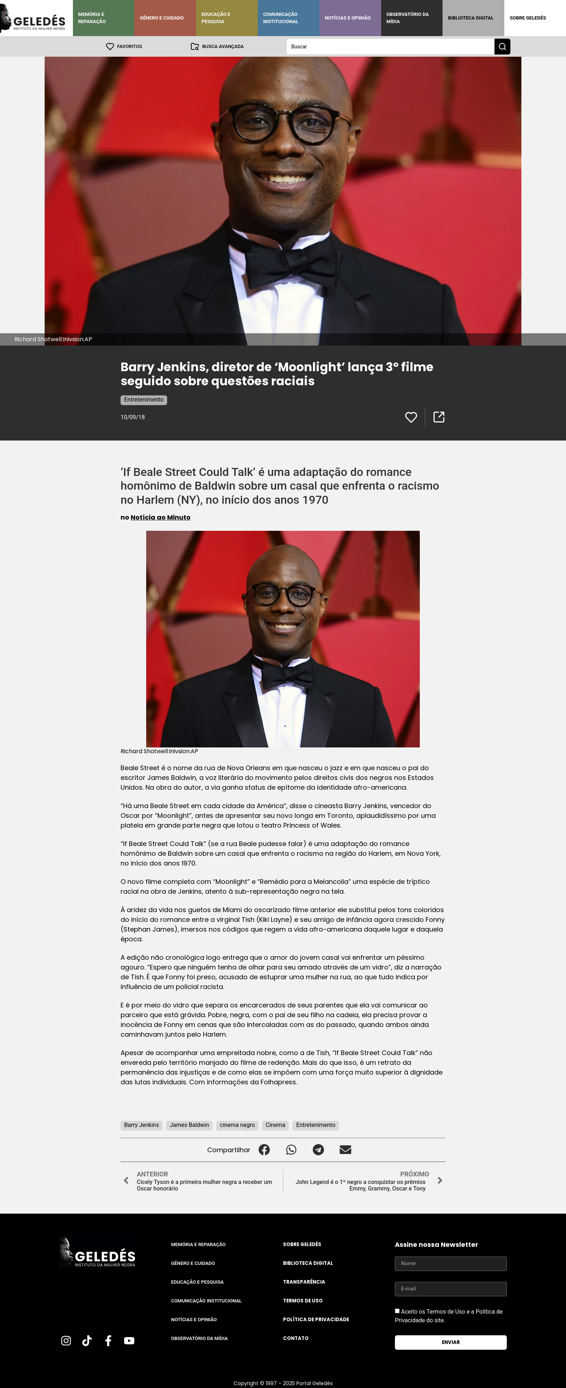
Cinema (275, 1124)
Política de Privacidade (316, 1319)
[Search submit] (502, 46)
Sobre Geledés (528, 18)
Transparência (304, 1281)
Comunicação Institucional (281, 18)
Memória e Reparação (92, 18)
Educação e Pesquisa (215, 18)
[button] (264, 1149)
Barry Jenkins (141, 1124)
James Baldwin (189, 1124)
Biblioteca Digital (470, 18)
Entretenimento (144, 399)
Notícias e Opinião (348, 18)
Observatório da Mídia (408, 18)
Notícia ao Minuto (161, 516)
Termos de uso (303, 1300)
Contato (296, 1338)
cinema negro (237, 1124)
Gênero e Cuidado (162, 18)
